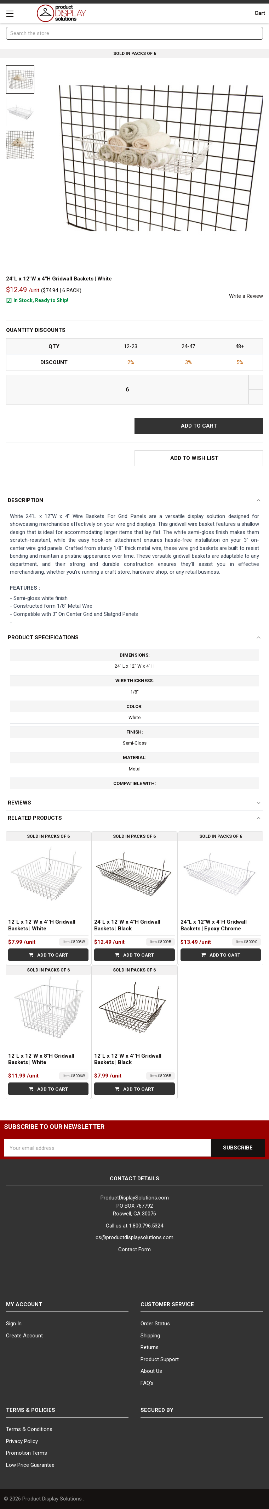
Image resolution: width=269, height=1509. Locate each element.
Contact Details (134, 1178)
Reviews (19, 803)
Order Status (155, 1323)
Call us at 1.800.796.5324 (134, 1226)
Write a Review (246, 296)
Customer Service (167, 1304)
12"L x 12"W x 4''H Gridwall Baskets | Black (127, 1059)
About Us (151, 1371)
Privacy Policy (22, 1441)
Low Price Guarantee (30, 1465)
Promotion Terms (26, 1453)
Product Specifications (43, 637)
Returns (150, 1347)
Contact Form (134, 1249)
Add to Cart (48, 955)
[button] (198, 458)
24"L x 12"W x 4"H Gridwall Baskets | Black (127, 925)
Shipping (150, 1335)
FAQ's (147, 1383)
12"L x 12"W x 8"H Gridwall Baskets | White (41, 1059)
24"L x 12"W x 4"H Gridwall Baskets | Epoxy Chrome (214, 925)
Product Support (160, 1359)
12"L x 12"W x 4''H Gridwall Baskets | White (41, 925)
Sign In (14, 1323)
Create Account (24, 1335)
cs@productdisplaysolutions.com (134, 1238)
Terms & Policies (30, 1410)
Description (25, 500)
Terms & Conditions (29, 1429)
